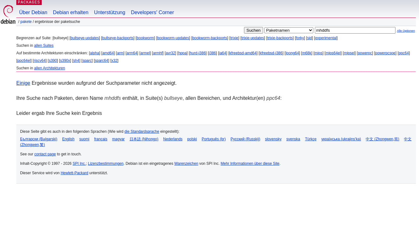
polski (192, 139)
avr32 (170, 53)
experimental (326, 38)
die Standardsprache (142, 131)
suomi (84, 139)
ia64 (222, 53)
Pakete (26, 21)
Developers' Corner (152, 12)
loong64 (292, 53)
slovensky (273, 139)
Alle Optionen (406, 30)
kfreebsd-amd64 (243, 53)
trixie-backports (280, 38)
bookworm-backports (209, 38)
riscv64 (39, 60)
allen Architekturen (49, 68)
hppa (182, 53)
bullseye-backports (118, 38)
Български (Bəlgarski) (38, 139)
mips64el (333, 53)
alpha (94, 53)
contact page (45, 154)
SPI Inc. (79, 163)
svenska (293, 139)
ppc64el (23, 60)
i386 (212, 53)
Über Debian (33, 12)
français (100, 139)
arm (120, 53)
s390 (53, 60)
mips (318, 53)
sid (309, 38)
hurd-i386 (198, 53)
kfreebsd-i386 (271, 53)
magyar (118, 139)
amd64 (108, 53)
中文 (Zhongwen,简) (382, 139)
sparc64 (101, 60)
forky (300, 38)
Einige (23, 83)
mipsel (349, 53)
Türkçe (310, 139)
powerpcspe (385, 53)
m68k (306, 53)
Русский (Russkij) (245, 139)
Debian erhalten (70, 12)
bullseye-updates (85, 38)
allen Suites (44, 45)
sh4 (76, 60)
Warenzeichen (186, 163)
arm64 (132, 53)
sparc (87, 60)
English (68, 139)
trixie (234, 38)
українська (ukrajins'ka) (341, 139)
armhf (158, 53)
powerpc (365, 53)
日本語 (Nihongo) (144, 139)
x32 (114, 60)
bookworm (145, 38)
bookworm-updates (173, 38)
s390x (65, 60)
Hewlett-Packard (74, 173)
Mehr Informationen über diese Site (249, 163)
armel (145, 53)
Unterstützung (109, 12)
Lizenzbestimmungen (105, 163)
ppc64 (404, 53)
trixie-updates (252, 38)
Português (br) (214, 139)
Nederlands (172, 139)
